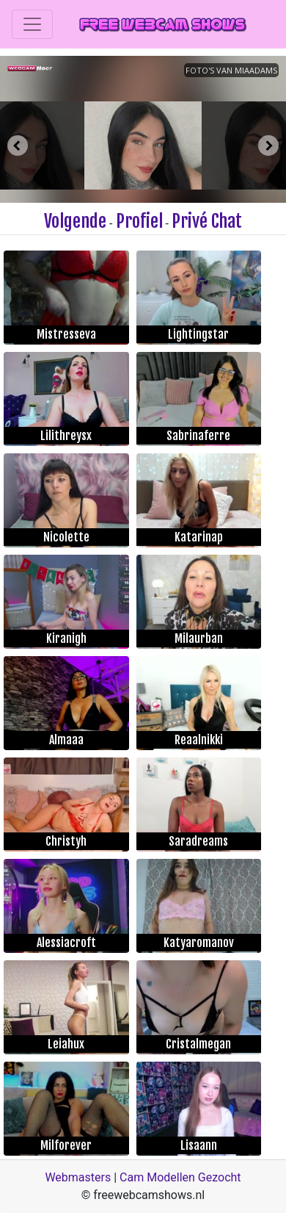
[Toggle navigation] (32, 24)
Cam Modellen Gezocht (180, 1177)
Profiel (139, 221)
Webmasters (78, 1177)
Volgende (75, 221)
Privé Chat (207, 221)
